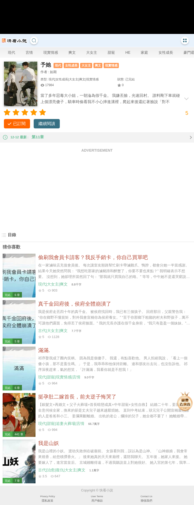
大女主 (91, 52)
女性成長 (165, 52)
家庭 (144, 52)
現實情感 (50, 52)
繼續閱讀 (46, 123)
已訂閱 (19, 123)
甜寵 (111, 52)
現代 (11, 52)
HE (127, 52)
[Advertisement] (97, 192)
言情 (29, 52)
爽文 (72, 52)
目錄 (8, 235)
